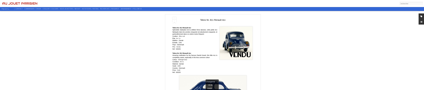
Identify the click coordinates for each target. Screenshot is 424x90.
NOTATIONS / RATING (90, 9)
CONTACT (19, 9)
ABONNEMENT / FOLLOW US (131, 9)
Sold (178, 70)
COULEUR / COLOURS (50, 9)
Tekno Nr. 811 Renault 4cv (213, 20)
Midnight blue (182, 60)
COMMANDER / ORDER (32, 9)
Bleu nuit (182, 36)
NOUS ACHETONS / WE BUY (70, 9)
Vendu (178, 47)
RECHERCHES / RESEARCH (109, 9)
